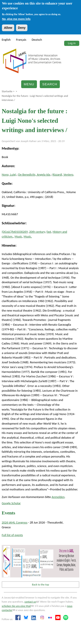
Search (49, 84)
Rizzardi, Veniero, (63, 174)
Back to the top (40, 584)
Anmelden (58, 497)
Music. (28, 236)
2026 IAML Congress (14, 522)
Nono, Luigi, (9, 174)
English (6, 40)
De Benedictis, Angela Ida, (34, 174)
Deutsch (37, 40)
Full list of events (12, 535)
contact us (31, 601)
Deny (21, 27)
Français (21, 40)
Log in (71, 43)
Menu (29, 84)
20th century (37, 232)
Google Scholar (11, 503)
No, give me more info (16, 19)
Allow (8, 27)
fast (49, 232)
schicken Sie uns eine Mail (17, 606)
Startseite (7, 91)
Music (18, 236)
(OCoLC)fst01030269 (15, 232)
